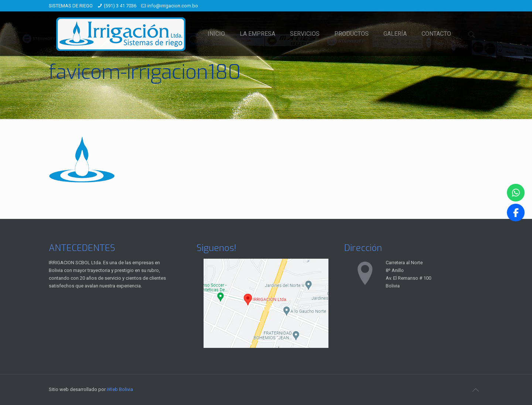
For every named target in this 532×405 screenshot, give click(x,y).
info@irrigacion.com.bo (172, 5)
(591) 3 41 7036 (120, 5)
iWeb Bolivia (120, 389)
